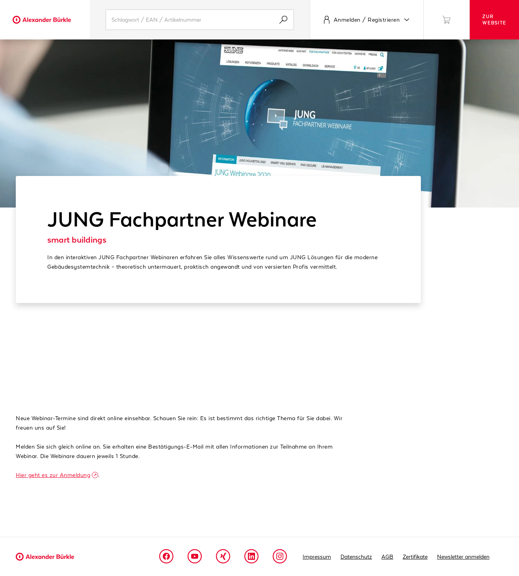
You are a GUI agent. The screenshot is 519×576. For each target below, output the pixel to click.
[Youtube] (195, 561)
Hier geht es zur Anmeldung (57, 475)
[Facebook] (166, 561)
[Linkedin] (251, 561)
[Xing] (223, 561)
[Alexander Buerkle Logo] (45, 557)
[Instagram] (280, 561)
